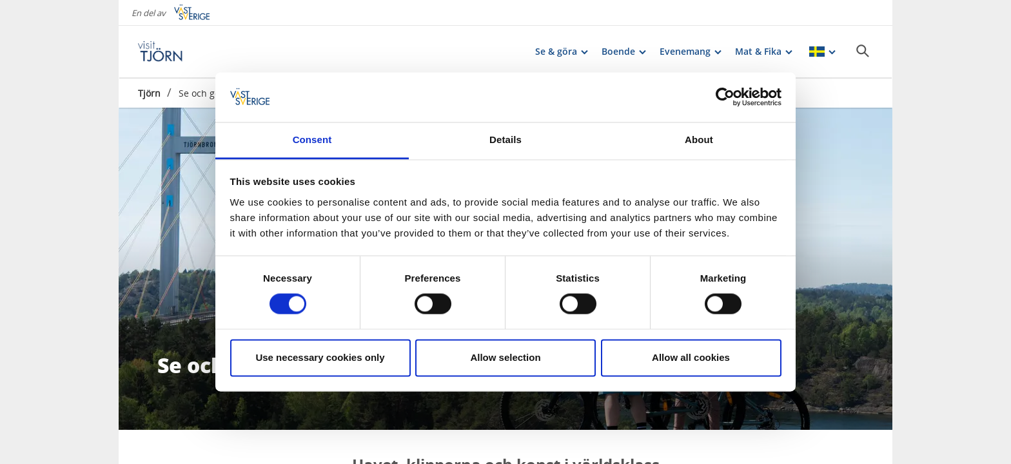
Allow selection (505, 357)
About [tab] (699, 139)
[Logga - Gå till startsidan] (183, 51)
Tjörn (149, 93)
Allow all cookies (691, 357)
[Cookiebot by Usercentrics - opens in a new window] (725, 97)
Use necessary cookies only (319, 357)
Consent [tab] (312, 139)
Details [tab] (505, 139)
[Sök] (862, 51)
